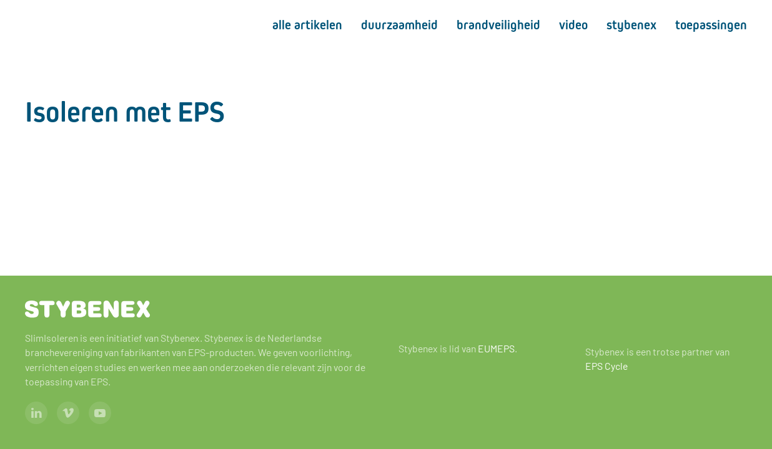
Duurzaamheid (399, 24)
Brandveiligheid (498, 24)
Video (573, 24)
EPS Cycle (606, 366)
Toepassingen (711, 24)
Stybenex (631, 24)
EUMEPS (496, 348)
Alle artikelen (307, 24)
